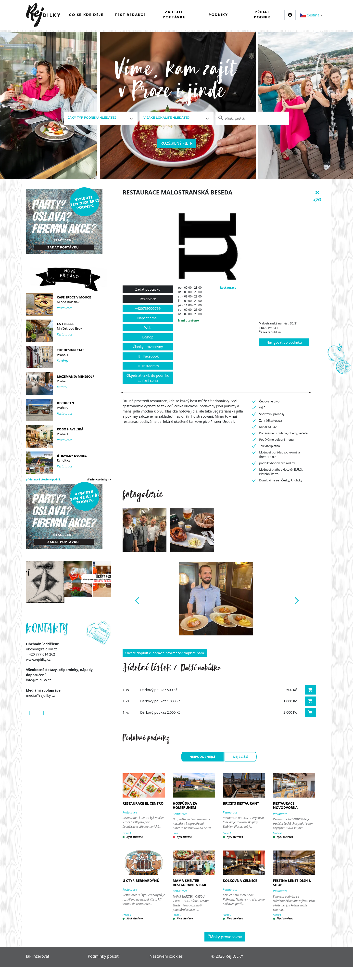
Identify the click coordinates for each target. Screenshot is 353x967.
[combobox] (101, 118)
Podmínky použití (104, 956)
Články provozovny (148, 346)
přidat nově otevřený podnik (43, 479)
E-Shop (147, 337)
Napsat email (147, 318)
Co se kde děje (86, 15)
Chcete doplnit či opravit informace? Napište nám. (165, 653)
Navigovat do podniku (284, 342)
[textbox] (99, 118)
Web (147, 327)
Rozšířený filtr (177, 143)
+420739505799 (148, 308)
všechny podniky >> (99, 479)
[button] (137, 598)
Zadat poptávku (148, 289)
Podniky (218, 15)
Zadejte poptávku (174, 15)
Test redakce (130, 15)
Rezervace (148, 299)
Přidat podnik (262, 15)
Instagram (148, 365)
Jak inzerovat (37, 956)
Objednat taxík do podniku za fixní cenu (147, 378)
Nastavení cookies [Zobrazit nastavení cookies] (166, 956)
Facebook (148, 356)
